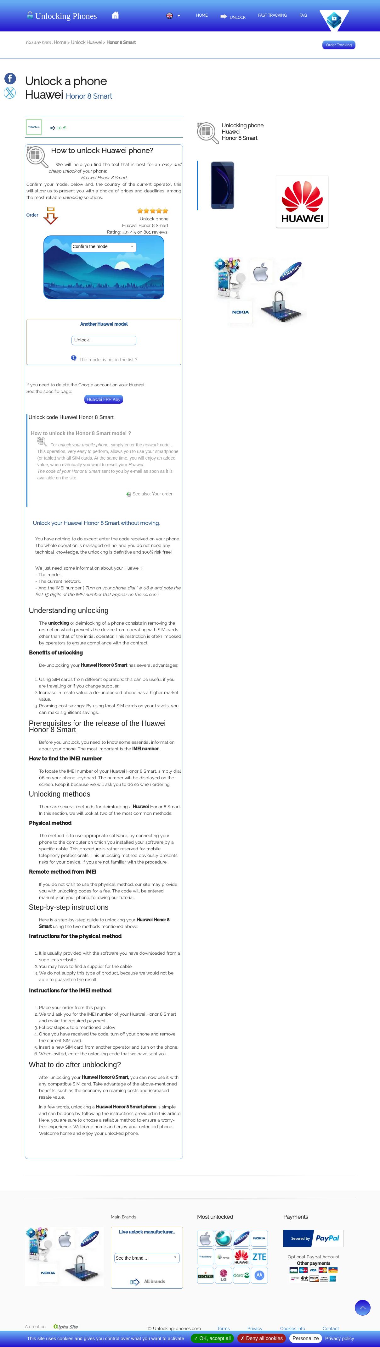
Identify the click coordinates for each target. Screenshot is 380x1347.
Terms (223, 1328)
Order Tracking (338, 45)
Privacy (255, 1328)
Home (201, 15)
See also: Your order (149, 493)
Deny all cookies (262, 1338)
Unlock (233, 14)
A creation (51, 1326)
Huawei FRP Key (104, 399)
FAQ (303, 15)
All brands (147, 1281)
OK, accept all (212, 1338)
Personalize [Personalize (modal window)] (305, 1338)
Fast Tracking (272, 15)
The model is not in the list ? (104, 359)
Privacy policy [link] (339, 1338)
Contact (331, 1328)
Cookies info (292, 1328)
